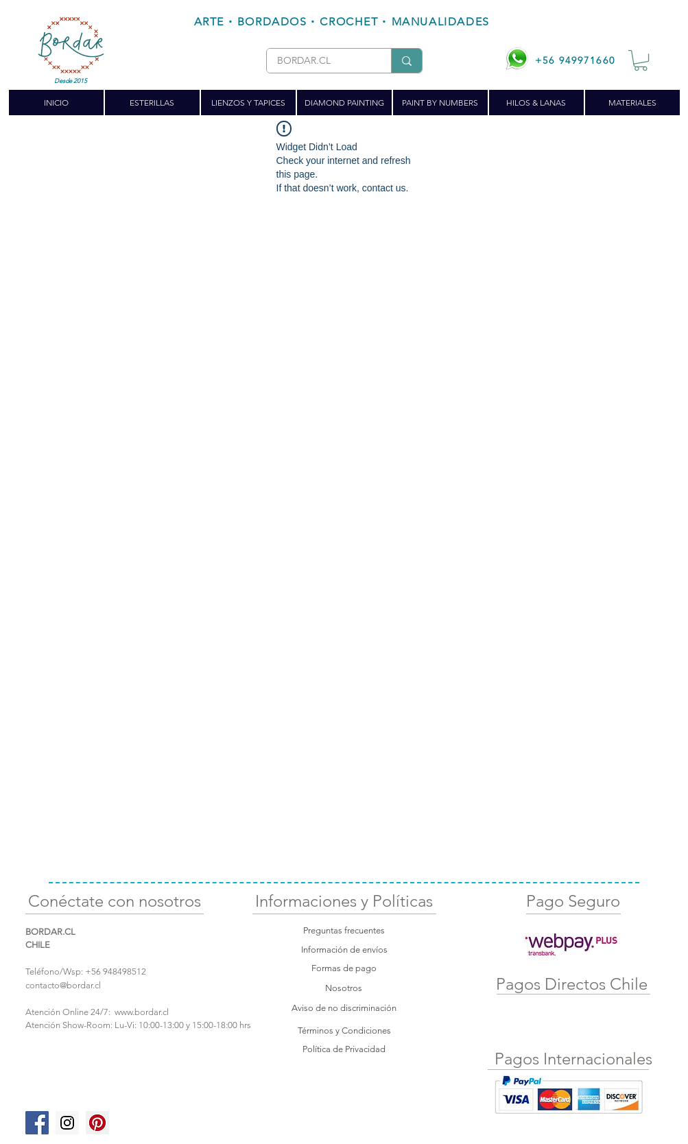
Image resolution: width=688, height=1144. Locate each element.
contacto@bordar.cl (63, 985)
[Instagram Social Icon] (67, 1122)
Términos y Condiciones (344, 1030)
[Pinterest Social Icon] (97, 1122)
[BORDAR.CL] (318, 61)
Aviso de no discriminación (344, 1008)
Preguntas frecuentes (344, 930)
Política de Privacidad (344, 1049)
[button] (640, 60)
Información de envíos (344, 949)
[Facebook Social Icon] (37, 1122)
